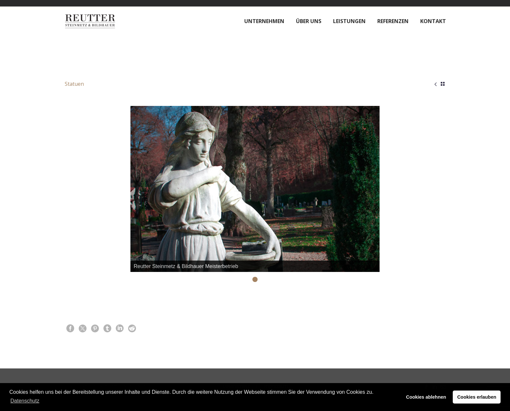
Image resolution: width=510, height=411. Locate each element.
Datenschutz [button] (24, 401)
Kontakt (433, 21)
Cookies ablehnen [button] (426, 397)
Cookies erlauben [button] (476, 397)
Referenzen (393, 21)
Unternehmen (264, 21)
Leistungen (349, 21)
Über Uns (308, 21)
